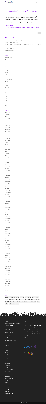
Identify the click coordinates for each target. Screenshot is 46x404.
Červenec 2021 (8, 218)
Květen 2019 (7, 270)
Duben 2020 (7, 251)
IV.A (5, 66)
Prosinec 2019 (8, 259)
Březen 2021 (7, 227)
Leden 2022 (7, 205)
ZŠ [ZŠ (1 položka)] (29, 301)
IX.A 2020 (7, 70)
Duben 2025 (7, 129)
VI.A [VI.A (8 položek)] (8, 301)
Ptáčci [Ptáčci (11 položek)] (32, 299)
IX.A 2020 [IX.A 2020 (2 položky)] (29, 297)
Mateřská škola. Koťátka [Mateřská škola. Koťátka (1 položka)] (20, 299)
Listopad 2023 (8, 160)
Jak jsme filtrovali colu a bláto (11, 42)
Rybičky (6, 85)
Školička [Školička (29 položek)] (6, 303)
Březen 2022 (7, 201)
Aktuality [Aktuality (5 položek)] (6, 297)
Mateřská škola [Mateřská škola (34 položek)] (11, 299)
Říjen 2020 (7, 238)
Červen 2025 (7, 125)
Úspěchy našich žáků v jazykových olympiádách (15, 40)
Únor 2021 (7, 229)
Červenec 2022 (8, 192)
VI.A (5, 94)
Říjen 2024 (7, 142)
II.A (5, 61)
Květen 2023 (7, 170)
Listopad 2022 (8, 184)
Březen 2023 (7, 175)
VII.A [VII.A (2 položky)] (10, 301)
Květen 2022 (7, 197)
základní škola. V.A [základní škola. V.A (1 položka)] (25, 301)
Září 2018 (7, 285)
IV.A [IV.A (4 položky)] (23, 297)
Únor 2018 (7, 290)
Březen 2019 (7, 275)
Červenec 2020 (8, 244)
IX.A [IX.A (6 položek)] (25, 297)
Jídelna (6, 72)
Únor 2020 (7, 255)
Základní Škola (8, 103)
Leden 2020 (7, 257)
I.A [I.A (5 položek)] (16, 297)
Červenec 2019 (8, 266)
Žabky (6, 101)
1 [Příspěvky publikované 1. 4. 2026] (29, 327)
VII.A (6, 96)
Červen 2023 (7, 168)
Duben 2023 (7, 173)
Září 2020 (7, 240)
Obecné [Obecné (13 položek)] (28, 299)
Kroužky (6, 77)
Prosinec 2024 (8, 138)
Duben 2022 (7, 199)
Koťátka (6, 74)
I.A (5, 59)
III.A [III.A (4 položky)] (20, 297)
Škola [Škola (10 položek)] (38, 301)
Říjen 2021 (7, 212)
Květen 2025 (7, 127)
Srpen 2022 (7, 190)
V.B (5, 92)
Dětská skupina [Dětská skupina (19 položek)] (12, 297)
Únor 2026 (7, 116)
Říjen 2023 (7, 162)
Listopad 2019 (8, 262)
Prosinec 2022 (8, 181)
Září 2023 (7, 164)
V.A (5, 90)
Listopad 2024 (8, 140)
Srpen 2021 (7, 216)
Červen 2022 (7, 194)
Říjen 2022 (7, 186)
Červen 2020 (7, 246)
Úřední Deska (8, 88)
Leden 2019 (7, 279)
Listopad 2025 (8, 121)
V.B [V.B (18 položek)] (5, 301)
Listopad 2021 (8, 210)
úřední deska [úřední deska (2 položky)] (33, 301)
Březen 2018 (7, 288)
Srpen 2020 (7, 242)
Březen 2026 (7, 114)
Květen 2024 (7, 149)
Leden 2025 (7, 136)
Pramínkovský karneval (10, 48)
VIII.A (6, 98)
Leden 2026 (7, 118)
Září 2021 (7, 214)
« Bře (25, 337)
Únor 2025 (7, 134)
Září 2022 (7, 188)
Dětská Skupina (8, 57)
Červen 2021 (7, 220)
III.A (5, 64)
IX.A (5, 68)
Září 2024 (7, 144)
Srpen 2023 (7, 166)
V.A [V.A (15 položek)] (38, 299)
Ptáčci (6, 83)
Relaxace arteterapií (9, 50)
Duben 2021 (7, 225)
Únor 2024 (7, 155)
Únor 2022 (7, 203)
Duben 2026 (7, 112)
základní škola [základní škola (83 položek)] (18, 301)
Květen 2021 (7, 223)
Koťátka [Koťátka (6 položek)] (37, 297)
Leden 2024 (7, 157)
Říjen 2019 (7, 264)
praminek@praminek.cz (10, 335)
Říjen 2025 (7, 123)
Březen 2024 (7, 153)
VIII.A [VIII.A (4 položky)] (13, 301)
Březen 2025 (7, 131)
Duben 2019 (7, 272)
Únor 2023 (7, 177)
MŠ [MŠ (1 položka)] (25, 299)
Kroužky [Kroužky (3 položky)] (6, 299)
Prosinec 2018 (8, 281)
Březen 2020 (7, 253)
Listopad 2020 (8, 236)
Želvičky (6, 105)
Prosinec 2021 (8, 207)
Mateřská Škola (8, 79)
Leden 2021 (7, 231)
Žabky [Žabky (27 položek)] (14, 303)
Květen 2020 (7, 249)
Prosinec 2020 (8, 233)
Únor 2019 (7, 277)
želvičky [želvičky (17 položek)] (17, 303)
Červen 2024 (7, 147)
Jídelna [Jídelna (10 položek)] (33, 297)
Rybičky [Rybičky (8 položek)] (36, 299)
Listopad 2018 (8, 283)
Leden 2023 (7, 179)
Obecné (6, 81)
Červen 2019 (7, 268)
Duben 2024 (7, 151)
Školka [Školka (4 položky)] (10, 303)
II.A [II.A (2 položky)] (18, 297)
